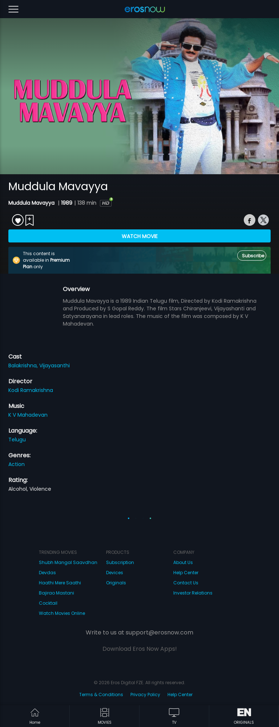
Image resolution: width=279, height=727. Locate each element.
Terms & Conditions (101, 694)
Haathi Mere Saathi (60, 583)
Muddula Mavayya (32, 203)
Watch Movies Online (62, 613)
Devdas (47, 572)
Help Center (185, 572)
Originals (116, 583)
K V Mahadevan (28, 414)
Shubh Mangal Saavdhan (68, 562)
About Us (183, 562)
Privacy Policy (145, 694)
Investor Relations (193, 593)
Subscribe (253, 256)
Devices (114, 572)
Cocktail (48, 603)
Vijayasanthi (54, 365)
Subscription (120, 562)
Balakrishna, (23, 365)
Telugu (17, 439)
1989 (66, 203)
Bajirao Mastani (56, 593)
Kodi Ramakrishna (30, 390)
